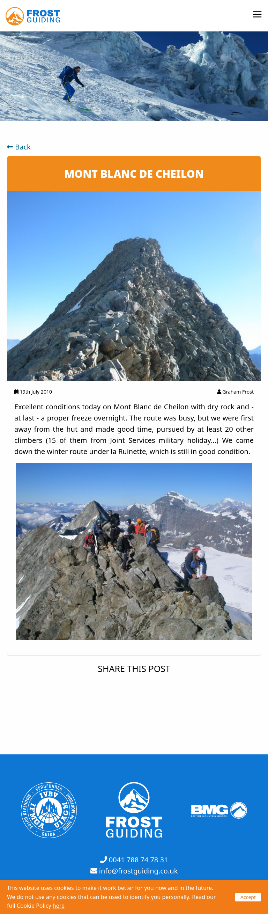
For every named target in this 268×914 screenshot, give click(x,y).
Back (19, 147)
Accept (248, 897)
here (59, 905)
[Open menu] (257, 15)
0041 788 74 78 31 (138, 859)
